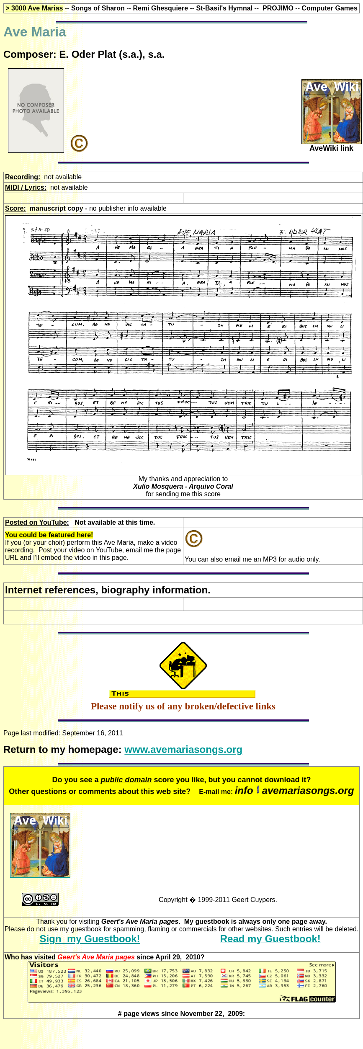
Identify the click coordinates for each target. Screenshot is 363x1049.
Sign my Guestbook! (90, 938)
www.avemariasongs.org (183, 749)
